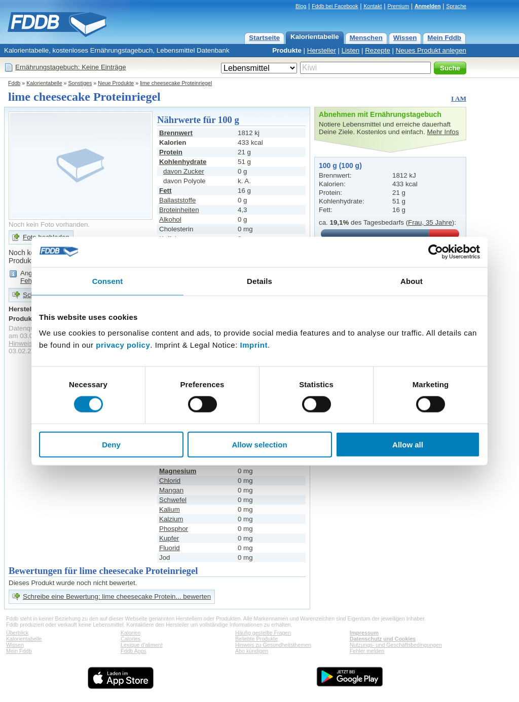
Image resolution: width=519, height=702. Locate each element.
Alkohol (170, 219)
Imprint (254, 345)
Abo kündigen (251, 651)
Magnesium (177, 471)
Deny (111, 444)
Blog (300, 6)
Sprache (456, 6)
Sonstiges (80, 83)
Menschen (366, 38)
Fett (165, 190)
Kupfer (169, 538)
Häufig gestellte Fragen (263, 633)
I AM (458, 98)
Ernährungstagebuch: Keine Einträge (70, 67)
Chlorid (169, 480)
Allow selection (259, 444)
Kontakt (372, 6)
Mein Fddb (444, 38)
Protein (170, 152)
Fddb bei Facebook (335, 6)
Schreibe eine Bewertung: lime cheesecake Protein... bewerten (117, 596)
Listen (351, 50)
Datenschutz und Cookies (383, 639)
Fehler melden (367, 651)
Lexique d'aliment (142, 645)
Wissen (405, 38)
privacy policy (123, 345)
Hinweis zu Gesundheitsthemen (273, 645)
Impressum (364, 633)
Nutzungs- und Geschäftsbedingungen (396, 645)
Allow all (407, 444)
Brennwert (176, 133)
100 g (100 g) (340, 165)
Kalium (169, 509)
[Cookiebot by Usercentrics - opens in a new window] (435, 251)
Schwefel (173, 500)
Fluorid (169, 548)
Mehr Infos (443, 132)
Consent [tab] (107, 280)
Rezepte (377, 50)
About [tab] (411, 280)
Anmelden (428, 6)
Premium (398, 6)
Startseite (264, 38)
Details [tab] (259, 280)
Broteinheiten (179, 210)
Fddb (14, 83)
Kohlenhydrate (182, 162)
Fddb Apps (133, 651)
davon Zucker (183, 171)
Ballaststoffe (177, 200)
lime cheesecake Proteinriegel (176, 83)
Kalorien (130, 633)
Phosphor (173, 528)
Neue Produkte (116, 83)
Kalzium (171, 519)
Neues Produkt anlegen (431, 50)
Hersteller (321, 50)
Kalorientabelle (314, 36)
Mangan (171, 490)
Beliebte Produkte (256, 639)
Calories (130, 639)
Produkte (287, 50)
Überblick (17, 633)
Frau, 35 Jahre (430, 222)
